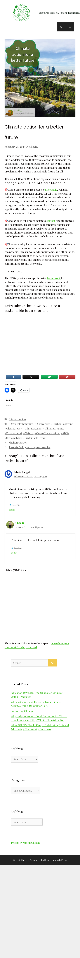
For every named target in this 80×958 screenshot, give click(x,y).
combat (51, 220)
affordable (51, 189)
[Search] (52, 663)
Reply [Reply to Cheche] (14, 552)
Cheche (19, 522)
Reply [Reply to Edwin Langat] (12, 509)
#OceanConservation (47, 433)
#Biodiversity (42, 424)
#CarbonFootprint (62, 424)
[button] (61, 26)
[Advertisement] (28, 344)
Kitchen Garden (18, 442)
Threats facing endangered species (29, 447)
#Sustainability (13, 438)
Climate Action (17, 419)
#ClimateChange (53, 428)
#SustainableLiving (34, 438)
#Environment (13, 433)
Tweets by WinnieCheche (25, 842)
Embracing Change (22, 711)
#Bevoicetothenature (21, 424)
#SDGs (65, 433)
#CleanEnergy (13, 428)
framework (54, 278)
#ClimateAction (32, 428)
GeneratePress (59, 860)
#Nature (28, 433)
